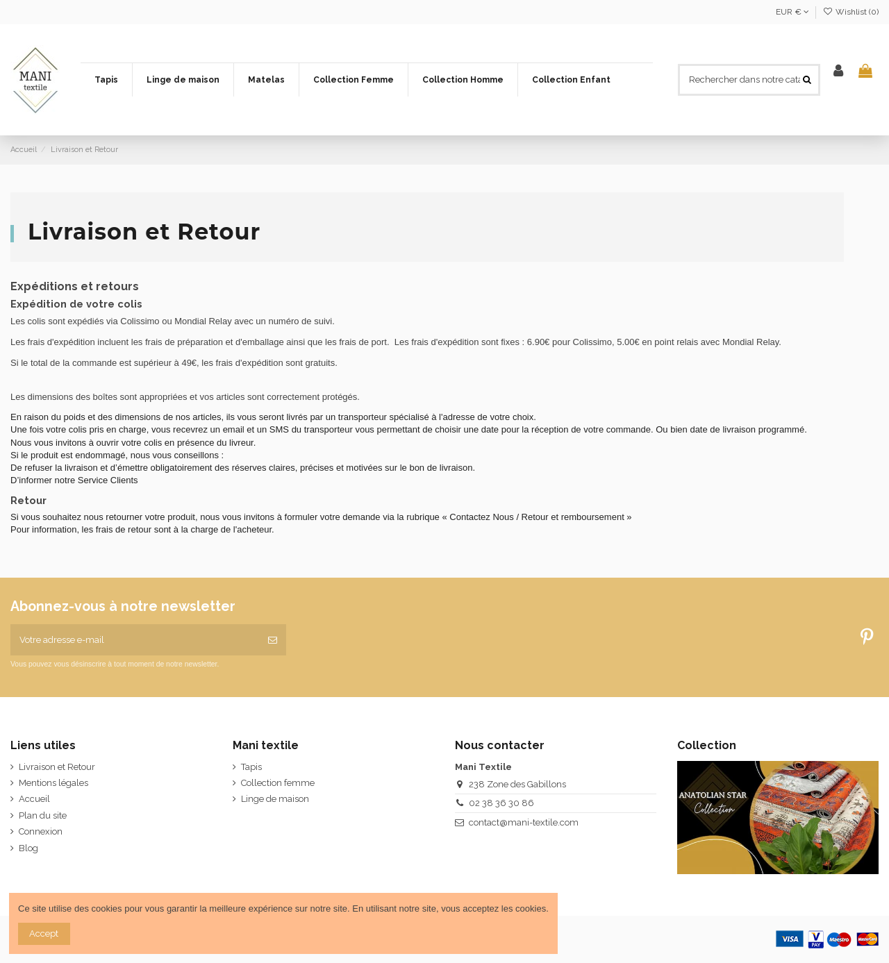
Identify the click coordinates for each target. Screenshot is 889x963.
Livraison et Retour (57, 767)
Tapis (251, 767)
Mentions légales (53, 783)
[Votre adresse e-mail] (134, 640)
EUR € (792, 12)
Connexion (41, 831)
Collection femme (278, 783)
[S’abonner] (272, 640)
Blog (28, 848)
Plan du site (43, 815)
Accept (43, 933)
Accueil (34, 799)
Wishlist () (851, 12)
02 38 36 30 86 (501, 803)
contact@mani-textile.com (524, 822)
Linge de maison (275, 799)
